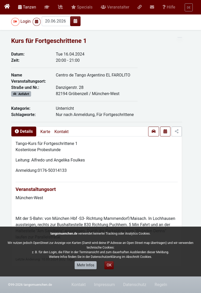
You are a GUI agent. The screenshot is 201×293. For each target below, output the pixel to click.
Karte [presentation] (45, 131)
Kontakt (61, 131)
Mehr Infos (85, 265)
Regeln (161, 284)
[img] (75, 21)
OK (109, 265)
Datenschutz (134, 284)
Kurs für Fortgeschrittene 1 (49, 40)
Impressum (104, 284)
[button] (47, 7)
